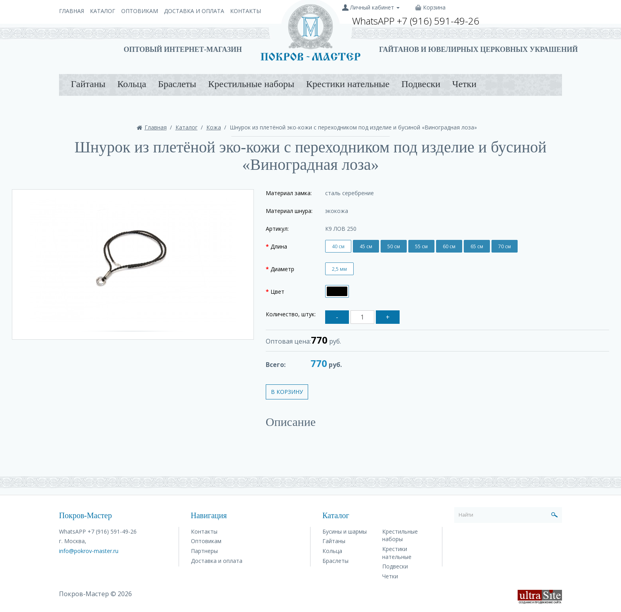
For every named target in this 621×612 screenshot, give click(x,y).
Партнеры (204, 551)
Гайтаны (88, 84)
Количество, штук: (291, 314)
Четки (464, 84)
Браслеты (177, 84)
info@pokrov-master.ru (88, 551)
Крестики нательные (347, 84)
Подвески (420, 84)
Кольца (131, 84)
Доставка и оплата (194, 11)
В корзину (287, 391)
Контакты (245, 11)
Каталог (102, 11)
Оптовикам (139, 11)
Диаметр (282, 269)
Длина (278, 246)
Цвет (277, 291)
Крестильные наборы (251, 84)
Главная (71, 11)
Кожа (213, 127)
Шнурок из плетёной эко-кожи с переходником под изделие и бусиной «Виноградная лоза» (353, 127)
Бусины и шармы (344, 531)
